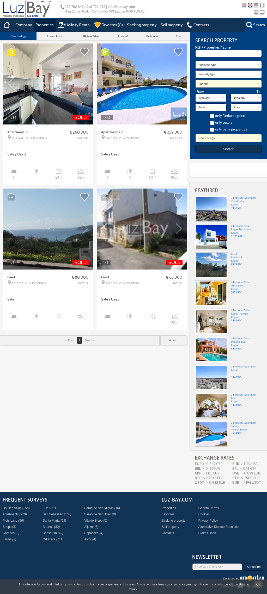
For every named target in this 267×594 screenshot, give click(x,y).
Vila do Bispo (95, 520)
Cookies (204, 514)
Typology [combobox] (204, 97)
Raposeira (93, 533)
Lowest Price (54, 36)
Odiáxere (52, 539)
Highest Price (91, 36)
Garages (11, 533)
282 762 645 (74, 7)
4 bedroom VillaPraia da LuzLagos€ (222, 349)
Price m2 (123, 36)
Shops (9, 527)
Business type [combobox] (207, 64)
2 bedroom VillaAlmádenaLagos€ (222, 293)
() (108, 25)
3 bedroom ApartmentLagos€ (225, 377)
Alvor (90, 539)
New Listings (18, 36)
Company (23, 25)
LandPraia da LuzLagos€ (220, 265)
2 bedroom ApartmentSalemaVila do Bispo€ (225, 434)
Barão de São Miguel (102, 508)
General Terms (208, 508)
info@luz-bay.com (121, 7)
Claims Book (207, 533)
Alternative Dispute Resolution (219, 527)
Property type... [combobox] (208, 74)
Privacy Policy (208, 520)
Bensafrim (53, 533)
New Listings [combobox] (206, 138)
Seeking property (142, 25)
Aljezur (91, 527)
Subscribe (253, 567)
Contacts (168, 533)
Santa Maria (54, 520)
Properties (45, 25)
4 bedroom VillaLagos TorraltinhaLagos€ (223, 237)
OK (258, 584)
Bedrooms (152, 36)
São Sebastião (57, 514)
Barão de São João (100, 514)
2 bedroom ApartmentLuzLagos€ (225, 405)
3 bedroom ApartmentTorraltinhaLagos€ (225, 209)
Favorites (168, 514)
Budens (51, 527)
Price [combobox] (201, 107)
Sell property (172, 25)
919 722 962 (95, 7)
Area (178, 36)
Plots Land (13, 520)
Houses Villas (16, 508)
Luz (49, 508)
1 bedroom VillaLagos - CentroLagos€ (222, 321)
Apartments (15, 514)
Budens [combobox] (203, 83)
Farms (9, 539)
